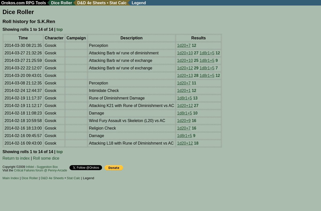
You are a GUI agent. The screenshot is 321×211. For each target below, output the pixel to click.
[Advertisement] (94, 196)
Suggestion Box (47, 167)
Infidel (30, 167)
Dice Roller (61, 3)
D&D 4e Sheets (91, 3)
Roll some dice (46, 158)
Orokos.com (13, 3)
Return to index (16, 158)
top (59, 29)
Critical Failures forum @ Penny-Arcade (40, 170)
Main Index (11, 178)
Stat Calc (117, 3)
